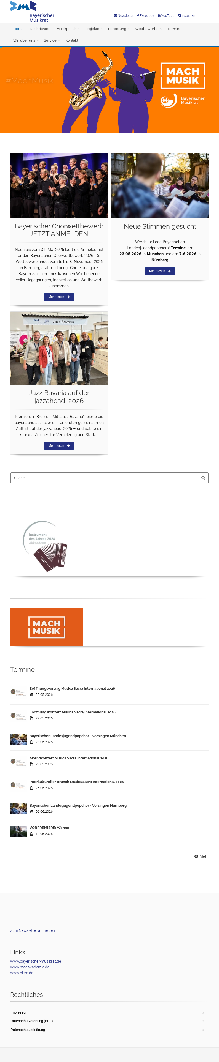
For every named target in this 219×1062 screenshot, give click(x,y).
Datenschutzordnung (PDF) (31, 1021)
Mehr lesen (59, 297)
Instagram (187, 16)
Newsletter (123, 16)
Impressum (19, 1012)
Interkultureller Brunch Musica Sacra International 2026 (77, 782)
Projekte (92, 29)
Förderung (117, 29)
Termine (174, 29)
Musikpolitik (66, 29)
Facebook (145, 16)
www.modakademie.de (29, 967)
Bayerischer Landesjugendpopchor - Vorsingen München (78, 736)
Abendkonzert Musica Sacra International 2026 (69, 758)
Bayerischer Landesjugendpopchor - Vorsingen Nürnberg (78, 805)
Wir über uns (24, 40)
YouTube (166, 16)
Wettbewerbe (147, 29)
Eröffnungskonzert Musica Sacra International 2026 (73, 712)
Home (18, 29)
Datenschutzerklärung (27, 1030)
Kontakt (71, 40)
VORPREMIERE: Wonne (49, 828)
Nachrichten (40, 29)
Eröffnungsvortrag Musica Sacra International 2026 (72, 688)
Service (50, 40)
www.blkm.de (21, 973)
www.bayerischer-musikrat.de (35, 961)
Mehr (201, 856)
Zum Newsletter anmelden (32, 930)
